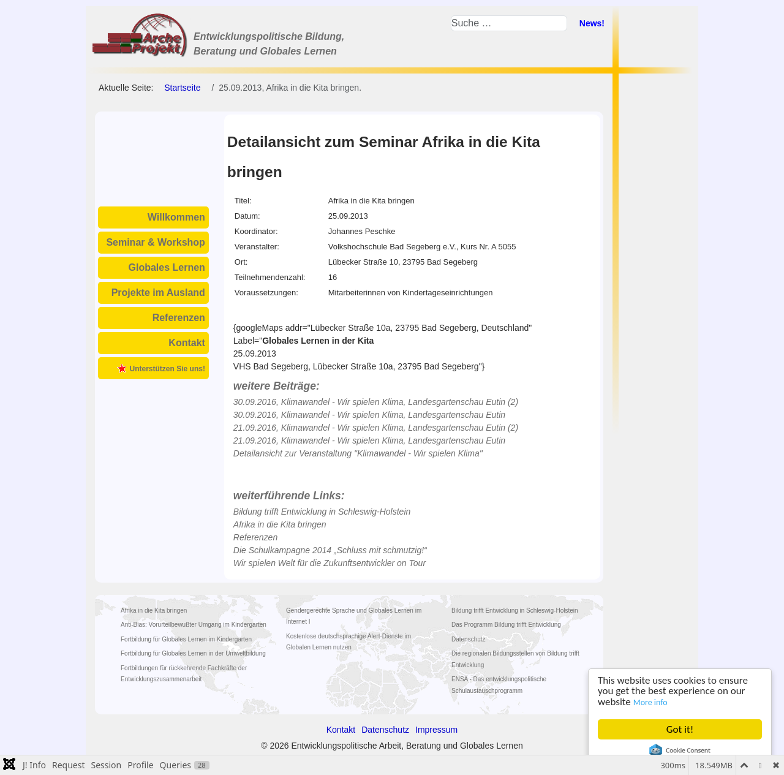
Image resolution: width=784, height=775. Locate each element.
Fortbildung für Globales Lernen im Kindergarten (186, 639)
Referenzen (179, 317)
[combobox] (509, 23)
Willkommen (176, 217)
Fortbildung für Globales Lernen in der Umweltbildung (193, 653)
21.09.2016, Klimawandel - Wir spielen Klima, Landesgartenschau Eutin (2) (375, 428)
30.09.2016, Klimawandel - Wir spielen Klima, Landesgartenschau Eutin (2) (375, 402)
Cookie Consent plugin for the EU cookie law (679, 750)
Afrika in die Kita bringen (279, 524)
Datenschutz (468, 639)
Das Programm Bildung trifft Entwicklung (506, 624)
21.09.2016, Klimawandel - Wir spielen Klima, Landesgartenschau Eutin (369, 440)
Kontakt (186, 343)
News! (592, 23)
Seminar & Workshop (155, 242)
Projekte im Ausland (158, 292)
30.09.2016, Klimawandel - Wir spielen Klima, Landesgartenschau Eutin (369, 415)
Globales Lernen (167, 267)
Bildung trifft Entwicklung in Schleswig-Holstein (321, 511)
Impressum (436, 730)
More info (650, 702)
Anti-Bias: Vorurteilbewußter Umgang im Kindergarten (193, 624)
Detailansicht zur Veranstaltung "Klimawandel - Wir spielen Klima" (358, 453)
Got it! (679, 729)
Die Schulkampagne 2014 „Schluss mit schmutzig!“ (330, 550)
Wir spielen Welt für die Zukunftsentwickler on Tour (329, 563)
